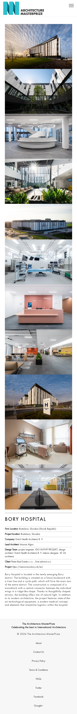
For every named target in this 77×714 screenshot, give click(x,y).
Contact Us (38, 652)
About (39, 643)
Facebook (38, 697)
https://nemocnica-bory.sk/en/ (27, 567)
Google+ (38, 706)
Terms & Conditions (38, 670)
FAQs (38, 679)
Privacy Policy (38, 661)
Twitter (38, 688)
